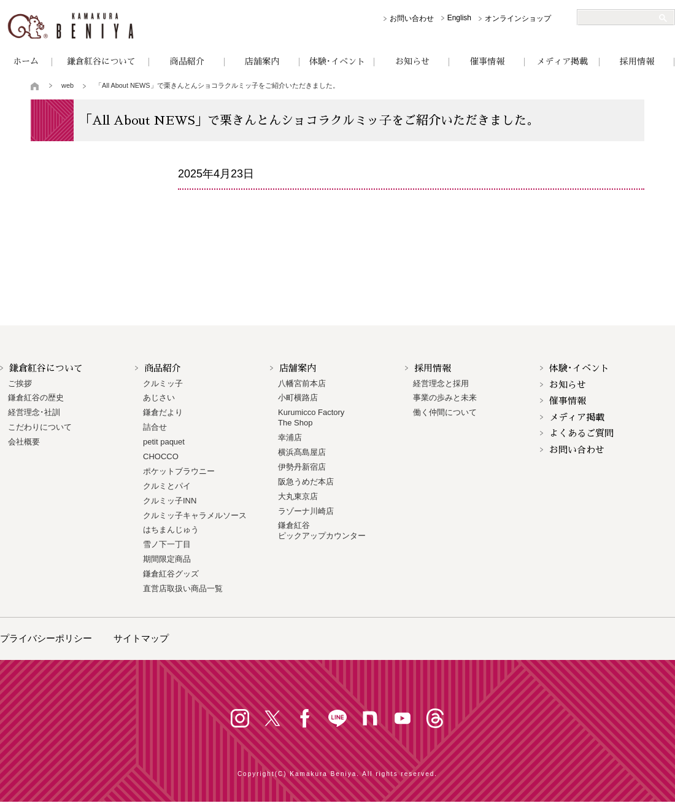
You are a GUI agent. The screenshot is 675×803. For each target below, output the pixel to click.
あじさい (159, 397)
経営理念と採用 (441, 383)
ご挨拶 (20, 383)
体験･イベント (337, 61)
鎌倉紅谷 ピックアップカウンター (322, 530)
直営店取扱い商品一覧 (183, 588)
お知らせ (412, 61)
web (67, 85)
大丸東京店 (298, 496)
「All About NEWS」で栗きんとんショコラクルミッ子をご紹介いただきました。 (217, 85)
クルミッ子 (163, 383)
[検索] (621, 18)
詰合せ (155, 427)
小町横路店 (298, 397)
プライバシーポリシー (46, 638)
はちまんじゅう (171, 529)
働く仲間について (445, 412)
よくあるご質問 (581, 433)
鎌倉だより (163, 412)
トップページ (35, 86)
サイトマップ (141, 638)
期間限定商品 (167, 559)
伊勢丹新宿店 (302, 466)
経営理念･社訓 (34, 412)
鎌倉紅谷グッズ (171, 573)
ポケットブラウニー (179, 471)
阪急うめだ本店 (306, 481)
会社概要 (24, 441)
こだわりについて (40, 427)
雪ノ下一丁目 (167, 544)
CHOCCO (161, 456)
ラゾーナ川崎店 (306, 511)
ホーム (26, 61)
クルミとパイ (167, 486)
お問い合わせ (412, 18)
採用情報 (637, 61)
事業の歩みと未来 (445, 397)
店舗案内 (262, 61)
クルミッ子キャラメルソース (195, 515)
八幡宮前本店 (302, 383)
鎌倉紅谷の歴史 (36, 397)
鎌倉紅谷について (101, 61)
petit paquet (164, 441)
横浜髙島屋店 (302, 452)
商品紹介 (187, 61)
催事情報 (487, 61)
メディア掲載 (562, 61)
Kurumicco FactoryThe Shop (311, 417)
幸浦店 (290, 437)
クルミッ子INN (169, 500)
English (459, 18)
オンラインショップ (518, 18)
